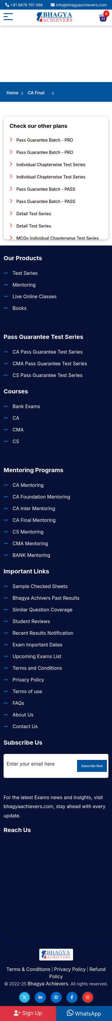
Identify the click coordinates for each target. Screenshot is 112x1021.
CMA (18, 430)
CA (16, 418)
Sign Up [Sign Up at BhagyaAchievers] (28, 1013)
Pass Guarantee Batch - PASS (42, 189)
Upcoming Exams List (37, 656)
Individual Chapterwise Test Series (47, 164)
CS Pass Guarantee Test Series (47, 375)
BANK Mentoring (31, 555)
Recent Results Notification (43, 633)
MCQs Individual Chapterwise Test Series (54, 238)
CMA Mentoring (30, 543)
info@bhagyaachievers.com (79, 4)
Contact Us (25, 726)
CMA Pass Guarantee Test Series (50, 363)
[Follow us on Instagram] (87, 997)
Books (20, 308)
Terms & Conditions (28, 969)
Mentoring (24, 285)
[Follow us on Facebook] (72, 997)
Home (13, 92)
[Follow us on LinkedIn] (40, 997)
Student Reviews (31, 621)
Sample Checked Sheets (40, 586)
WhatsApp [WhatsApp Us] (84, 1014)
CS (16, 441)
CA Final (36, 92)
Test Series (25, 273)
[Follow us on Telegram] (56, 997)
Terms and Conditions (37, 668)
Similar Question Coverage (43, 610)
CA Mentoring (28, 485)
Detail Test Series (30, 213)
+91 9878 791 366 (24, 4)
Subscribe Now (92, 766)
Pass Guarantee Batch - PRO (41, 140)
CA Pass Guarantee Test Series (48, 352)
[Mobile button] (8, 17)
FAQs (18, 703)
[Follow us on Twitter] (24, 997)
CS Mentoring (28, 532)
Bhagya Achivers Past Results (46, 598)
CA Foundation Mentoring (41, 497)
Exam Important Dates (37, 645)
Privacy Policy (28, 680)
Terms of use (27, 691)
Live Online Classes (34, 296)
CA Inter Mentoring (34, 508)
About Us (23, 715)
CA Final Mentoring (34, 520)
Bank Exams (26, 406)
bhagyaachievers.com (28, 806)
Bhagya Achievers (47, 984)
